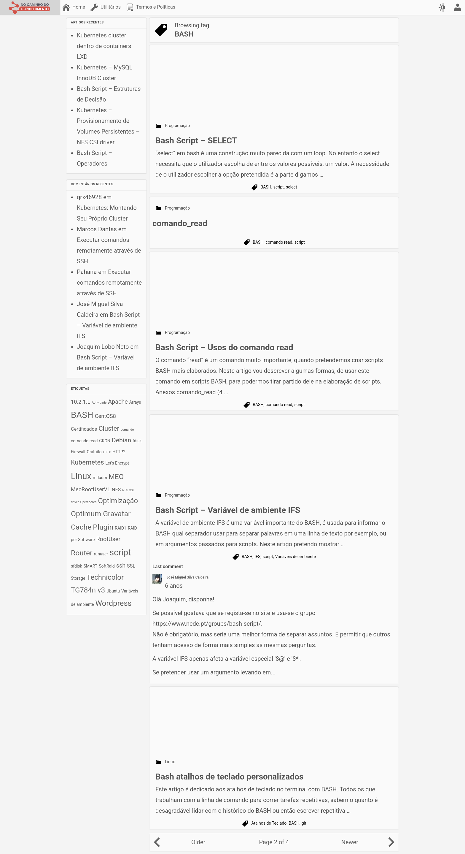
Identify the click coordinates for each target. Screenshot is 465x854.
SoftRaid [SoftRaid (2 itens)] (107, 566)
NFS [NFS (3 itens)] (116, 489)
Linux (170, 762)
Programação (177, 125)
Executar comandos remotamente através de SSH (109, 250)
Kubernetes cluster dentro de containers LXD (104, 46)
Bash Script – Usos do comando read (224, 347)
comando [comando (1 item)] (127, 430)
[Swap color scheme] (442, 7)
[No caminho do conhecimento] (30, 7)
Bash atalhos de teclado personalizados (229, 777)
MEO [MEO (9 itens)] (116, 477)
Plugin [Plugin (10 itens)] (103, 527)
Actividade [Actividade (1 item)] (99, 403)
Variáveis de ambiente (295, 556)
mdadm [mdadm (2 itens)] (100, 477)
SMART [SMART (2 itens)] (90, 566)
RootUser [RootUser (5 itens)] (108, 539)
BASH (265, 187)
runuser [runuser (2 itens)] (101, 554)
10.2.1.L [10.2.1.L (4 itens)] (80, 402)
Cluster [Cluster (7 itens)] (108, 428)
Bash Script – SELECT (196, 140)
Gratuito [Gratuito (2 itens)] (94, 451)
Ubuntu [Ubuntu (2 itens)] (113, 591)
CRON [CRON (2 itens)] (104, 440)
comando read (279, 242)
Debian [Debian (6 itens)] (121, 440)
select (291, 187)
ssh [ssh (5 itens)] (120, 565)
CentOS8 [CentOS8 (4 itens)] (105, 416)
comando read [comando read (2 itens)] (84, 440)
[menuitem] (74, 7)
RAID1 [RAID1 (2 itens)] (120, 528)
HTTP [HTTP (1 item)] (107, 452)
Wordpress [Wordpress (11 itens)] (113, 603)
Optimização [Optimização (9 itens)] (118, 501)
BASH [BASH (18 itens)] (82, 415)
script (278, 187)
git (304, 823)
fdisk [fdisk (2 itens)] (137, 440)
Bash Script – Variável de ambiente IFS (108, 325)
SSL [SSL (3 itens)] (131, 566)
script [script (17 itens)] (120, 552)
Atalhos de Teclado (268, 823)
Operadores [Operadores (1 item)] (88, 502)
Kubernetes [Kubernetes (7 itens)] (87, 462)
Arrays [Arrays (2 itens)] (135, 402)
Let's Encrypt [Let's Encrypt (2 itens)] (117, 463)
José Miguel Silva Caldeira (187, 577)
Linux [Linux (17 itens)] (81, 476)
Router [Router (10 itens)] (82, 553)
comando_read (179, 223)
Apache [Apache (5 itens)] (118, 401)
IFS (257, 556)
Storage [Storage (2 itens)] (78, 578)
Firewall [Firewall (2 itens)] (78, 451)
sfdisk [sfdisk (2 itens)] (76, 566)
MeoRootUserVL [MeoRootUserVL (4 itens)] (90, 489)
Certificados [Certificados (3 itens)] (84, 429)
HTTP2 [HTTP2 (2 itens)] (118, 451)
